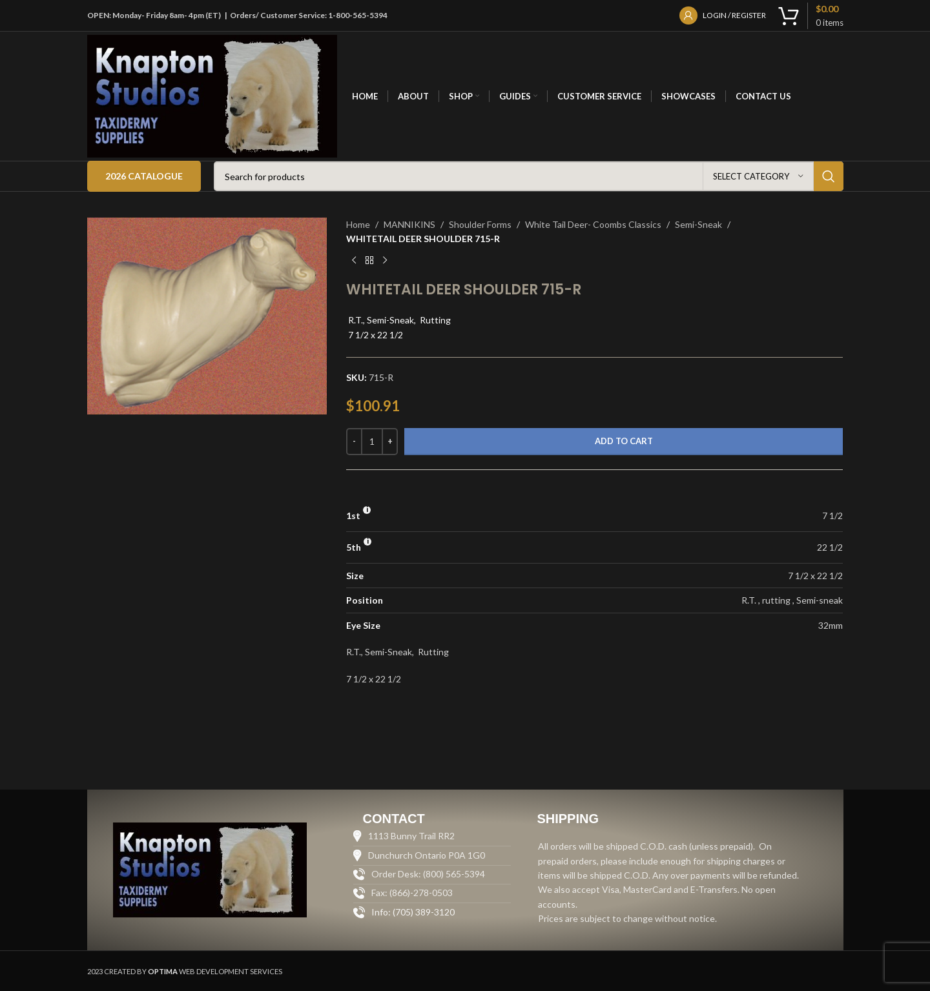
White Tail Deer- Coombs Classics (593, 224)
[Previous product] (354, 261)
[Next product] (385, 261)
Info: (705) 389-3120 (413, 911)
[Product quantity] (372, 441)
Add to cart (624, 441)
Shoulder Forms (480, 224)
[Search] (528, 176)
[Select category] (758, 176)
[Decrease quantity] (354, 441)
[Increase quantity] (390, 441)
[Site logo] (212, 95)
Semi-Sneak (698, 224)
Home (358, 224)
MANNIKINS (409, 224)
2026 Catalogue (144, 175)
